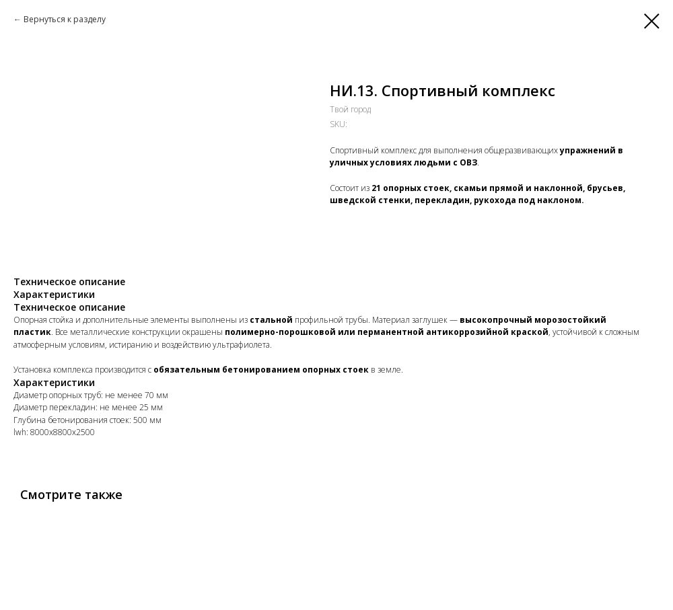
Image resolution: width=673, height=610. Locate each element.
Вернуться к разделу (65, 19)
